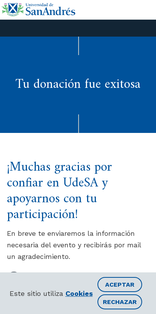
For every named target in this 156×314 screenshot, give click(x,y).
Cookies (79, 293)
